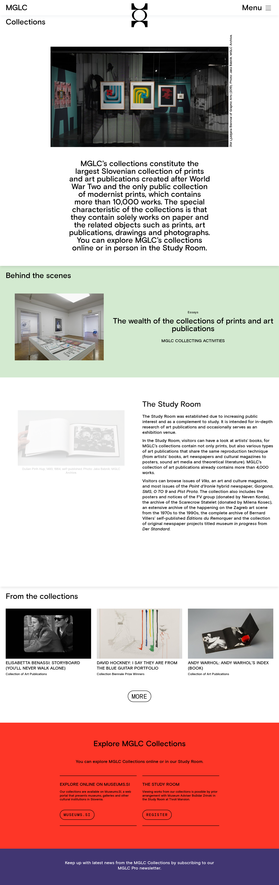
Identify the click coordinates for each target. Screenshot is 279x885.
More (139, 696)
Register (157, 814)
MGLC (17, 7)
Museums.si (77, 814)
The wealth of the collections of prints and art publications (193, 324)
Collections (25, 21)
